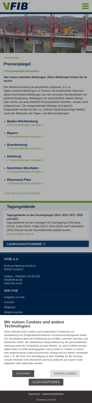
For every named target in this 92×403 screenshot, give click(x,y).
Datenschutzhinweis (53, 394)
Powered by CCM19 (46, 399)
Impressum (34, 394)
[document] (46, 344)
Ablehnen (23, 373)
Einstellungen (65, 373)
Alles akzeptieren (46, 382)
